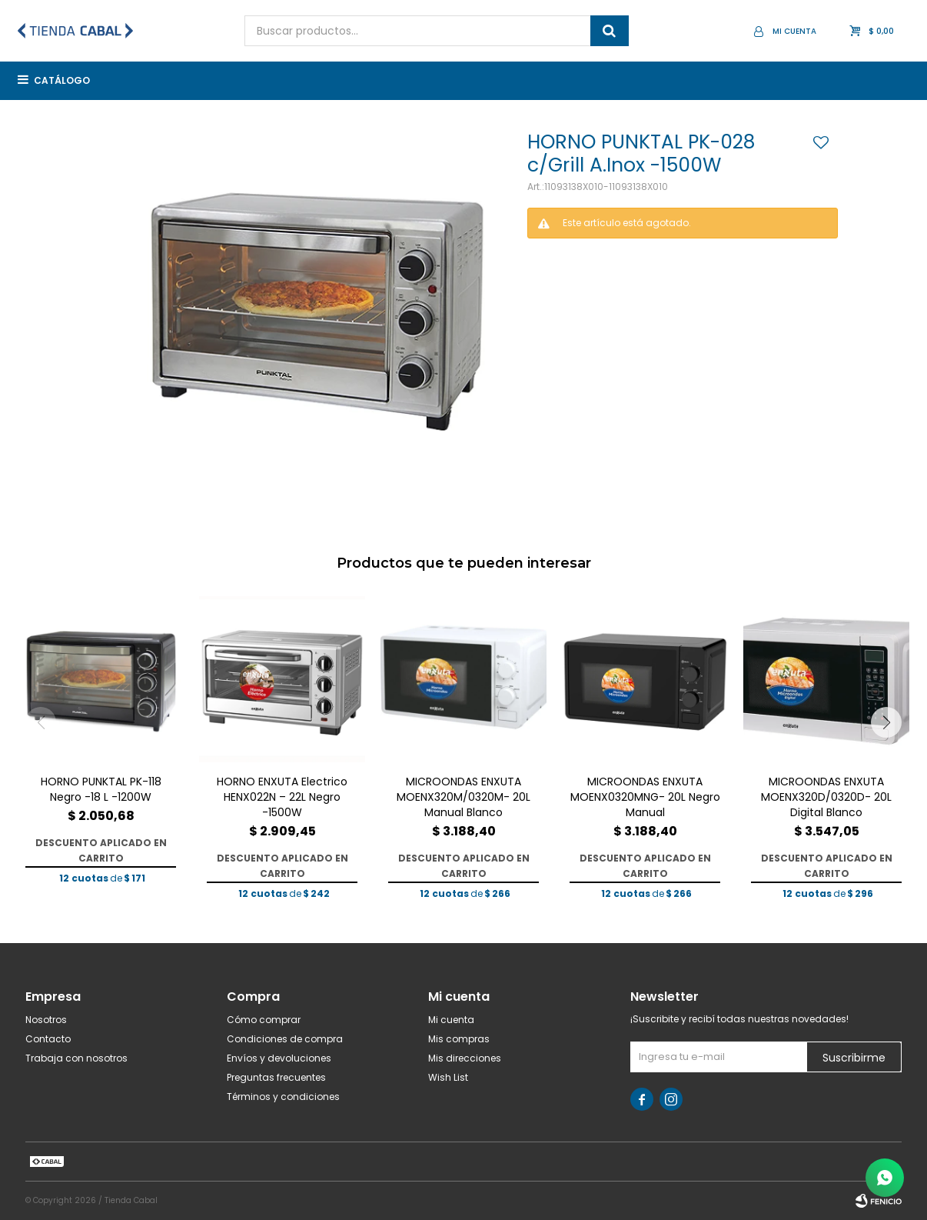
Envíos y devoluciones (279, 1058)
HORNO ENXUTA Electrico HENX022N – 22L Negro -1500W (282, 797)
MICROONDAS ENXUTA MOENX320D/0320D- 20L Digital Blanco (826, 797)
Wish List (448, 1077)
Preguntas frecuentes (276, 1077)
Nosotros (46, 1019)
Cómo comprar (264, 1019)
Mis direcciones (464, 1058)
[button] (886, 722)
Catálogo (62, 80)
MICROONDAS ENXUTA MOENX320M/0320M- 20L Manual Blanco (463, 797)
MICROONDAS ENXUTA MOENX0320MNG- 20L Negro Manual (645, 797)
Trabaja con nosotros (76, 1058)
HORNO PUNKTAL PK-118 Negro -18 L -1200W (101, 789)
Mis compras (459, 1038)
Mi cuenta (451, 1019)
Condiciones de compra (285, 1038)
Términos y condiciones (283, 1096)
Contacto (48, 1038)
